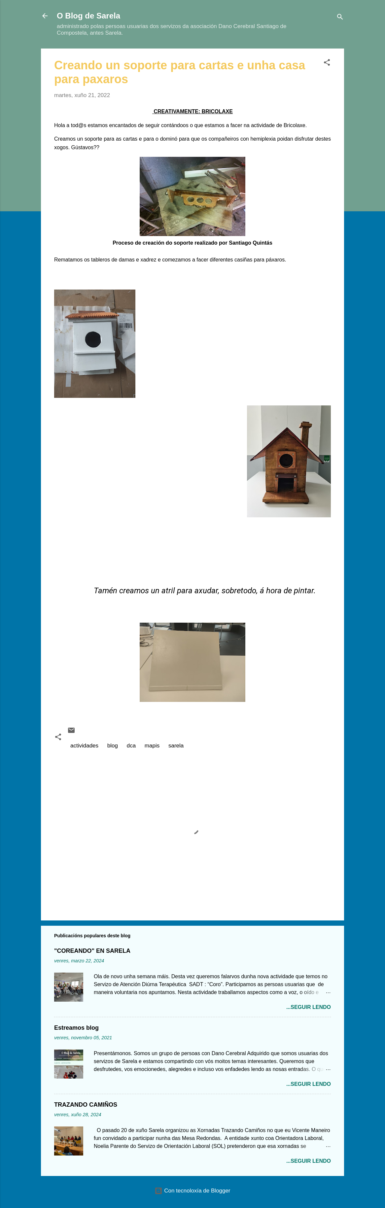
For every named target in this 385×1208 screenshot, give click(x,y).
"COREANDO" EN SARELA (92, 951)
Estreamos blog (76, 1027)
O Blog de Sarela (88, 15)
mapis (152, 745)
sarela (176, 745)
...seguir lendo (308, 1007)
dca (131, 745)
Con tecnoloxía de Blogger (192, 1191)
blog (112, 745)
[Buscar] (340, 18)
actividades (84, 745)
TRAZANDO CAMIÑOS (85, 1104)
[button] (327, 63)
